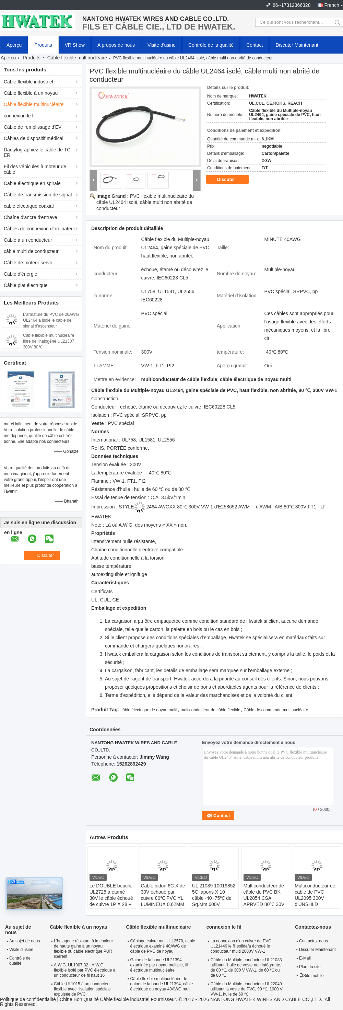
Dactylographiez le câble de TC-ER (38, 152)
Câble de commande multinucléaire (276, 710)
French (331, 5)
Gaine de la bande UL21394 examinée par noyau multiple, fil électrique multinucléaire (159, 965)
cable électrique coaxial (29, 206)
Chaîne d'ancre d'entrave (30, 217)
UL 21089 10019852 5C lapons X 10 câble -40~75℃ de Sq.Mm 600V (213, 895)
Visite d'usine (161, 45)
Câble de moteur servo (28, 262)
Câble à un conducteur (28, 240)
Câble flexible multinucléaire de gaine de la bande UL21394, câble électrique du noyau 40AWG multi (161, 983)
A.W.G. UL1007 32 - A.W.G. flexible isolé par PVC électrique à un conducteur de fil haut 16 (84, 970)
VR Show (75, 45)
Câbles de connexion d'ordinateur (39, 228)
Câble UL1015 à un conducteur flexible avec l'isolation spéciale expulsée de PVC (82, 989)
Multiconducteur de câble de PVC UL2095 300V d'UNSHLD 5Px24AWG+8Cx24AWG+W (318, 898)
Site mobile (311, 975)
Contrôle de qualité (20, 961)
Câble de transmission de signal (38, 194)
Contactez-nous (313, 941)
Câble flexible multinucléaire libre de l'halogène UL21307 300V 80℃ (48, 341)
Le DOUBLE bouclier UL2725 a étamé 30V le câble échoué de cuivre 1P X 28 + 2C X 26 (112, 898)
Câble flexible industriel (28, 81)
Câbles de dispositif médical (33, 138)
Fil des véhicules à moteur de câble (35, 169)
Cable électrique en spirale (32, 183)
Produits (43, 45)
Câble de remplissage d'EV (32, 127)
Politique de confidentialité (28, 999)
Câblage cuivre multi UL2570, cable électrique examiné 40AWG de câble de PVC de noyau (162, 946)
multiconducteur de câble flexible (210, 710)
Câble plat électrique (26, 285)
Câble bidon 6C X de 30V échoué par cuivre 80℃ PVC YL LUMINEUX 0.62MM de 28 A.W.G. (163, 898)
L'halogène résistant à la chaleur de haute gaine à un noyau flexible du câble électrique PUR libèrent (83, 949)
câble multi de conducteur (31, 251)
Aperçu (14, 45)
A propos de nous (116, 45)
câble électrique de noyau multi (148, 710)
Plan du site (310, 966)
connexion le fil (20, 115)
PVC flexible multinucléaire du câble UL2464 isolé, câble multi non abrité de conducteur (145, 202)
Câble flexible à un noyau (31, 93)
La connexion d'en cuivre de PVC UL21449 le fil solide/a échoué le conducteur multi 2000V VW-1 (241, 946)
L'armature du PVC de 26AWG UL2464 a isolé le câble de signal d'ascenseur (51, 320)
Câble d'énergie (20, 274)
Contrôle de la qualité (211, 45)
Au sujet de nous (24, 941)
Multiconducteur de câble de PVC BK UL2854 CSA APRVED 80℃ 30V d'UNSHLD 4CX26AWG (264, 901)
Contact (254, 45)
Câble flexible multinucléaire (77, 57)
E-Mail (305, 958)
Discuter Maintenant (296, 45)
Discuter (231, 179)
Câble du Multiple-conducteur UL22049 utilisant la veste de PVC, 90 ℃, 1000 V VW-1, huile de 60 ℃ (247, 989)
